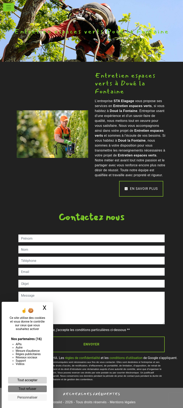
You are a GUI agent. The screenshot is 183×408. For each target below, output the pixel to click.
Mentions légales (122, 402)
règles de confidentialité (82, 358)
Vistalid (56, 402)
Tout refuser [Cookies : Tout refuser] (27, 389)
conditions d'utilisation (125, 358)
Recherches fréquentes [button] (91, 393)
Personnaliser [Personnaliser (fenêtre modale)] (27, 397)
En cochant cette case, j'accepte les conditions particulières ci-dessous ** (76, 330)
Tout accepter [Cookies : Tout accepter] (27, 380)
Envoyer (91, 344)
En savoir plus (141, 189)
